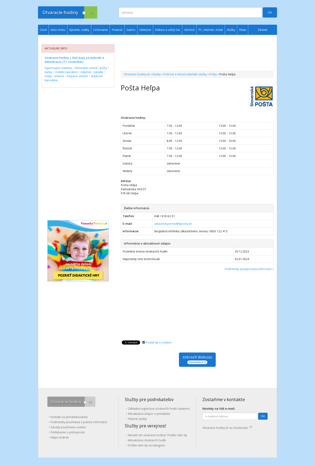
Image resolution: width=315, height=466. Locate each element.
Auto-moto (58, 30)
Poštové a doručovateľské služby (185, 74)
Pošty (213, 74)
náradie (98, 72)
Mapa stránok (59, 437)
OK (270, 12)
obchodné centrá (86, 68)
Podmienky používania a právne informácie (78, 422)
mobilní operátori (66, 72)
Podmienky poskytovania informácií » (249, 269)
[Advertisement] (197, 53)
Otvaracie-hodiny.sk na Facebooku (227, 428)
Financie (117, 30)
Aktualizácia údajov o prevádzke (149, 414)
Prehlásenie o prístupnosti (67, 432)
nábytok (85, 72)
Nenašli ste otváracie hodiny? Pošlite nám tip (157, 435)
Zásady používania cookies (68, 427)
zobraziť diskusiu (197, 359)
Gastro (130, 30)
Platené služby (137, 419)
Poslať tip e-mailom (159, 342)
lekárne (59, 76)
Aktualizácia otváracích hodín (147, 440)
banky (48, 72)
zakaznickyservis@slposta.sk (173, 224)
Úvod (43, 30)
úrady (48, 76)
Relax (242, 30)
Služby (156, 74)
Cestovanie (100, 30)
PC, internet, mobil (210, 30)
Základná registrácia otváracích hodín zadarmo (159, 408)
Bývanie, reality (79, 30)
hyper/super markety (58, 68)
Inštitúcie (145, 30)
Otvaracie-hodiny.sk (137, 74)
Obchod (189, 30)
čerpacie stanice (77, 76)
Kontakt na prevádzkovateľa (69, 417)
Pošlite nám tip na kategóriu (146, 445)
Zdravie (262, 30)
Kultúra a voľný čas (167, 30)
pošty (103, 68)
